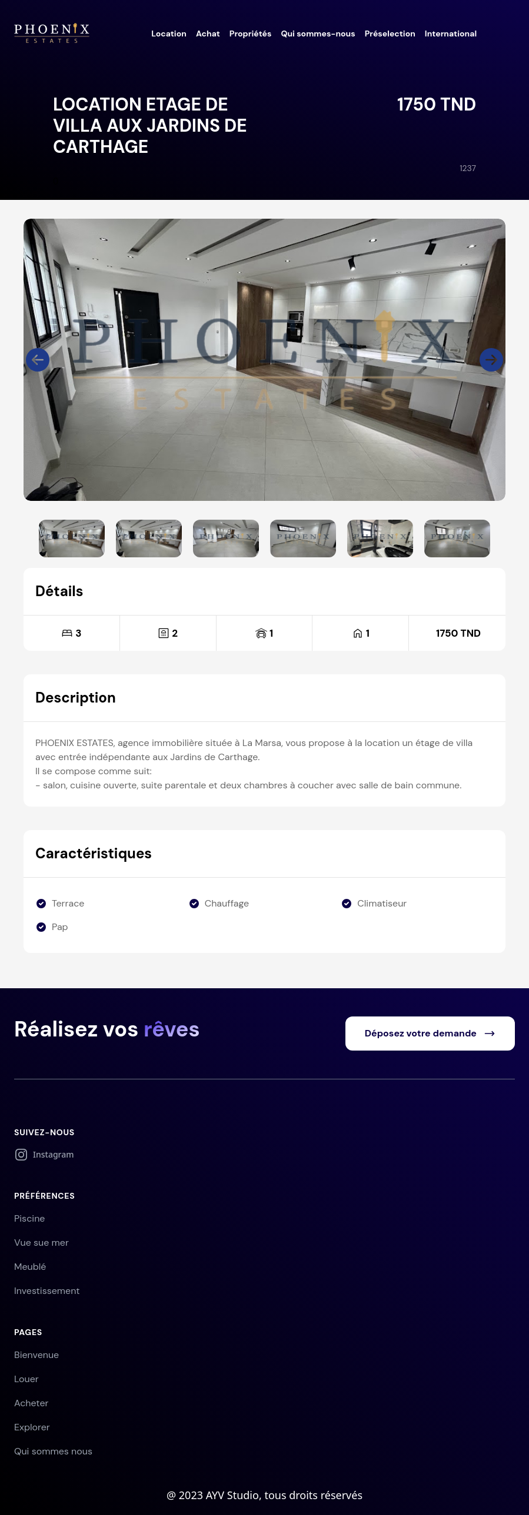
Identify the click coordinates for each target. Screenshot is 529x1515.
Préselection (390, 33)
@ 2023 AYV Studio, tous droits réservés (264, 1495)
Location (169, 33)
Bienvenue (36, 1355)
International (451, 33)
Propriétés (250, 33)
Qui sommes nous (53, 1451)
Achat (208, 33)
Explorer (32, 1427)
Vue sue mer (41, 1242)
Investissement (47, 1291)
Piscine (29, 1218)
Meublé (30, 1266)
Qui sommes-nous (318, 33)
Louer (26, 1379)
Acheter (31, 1403)
